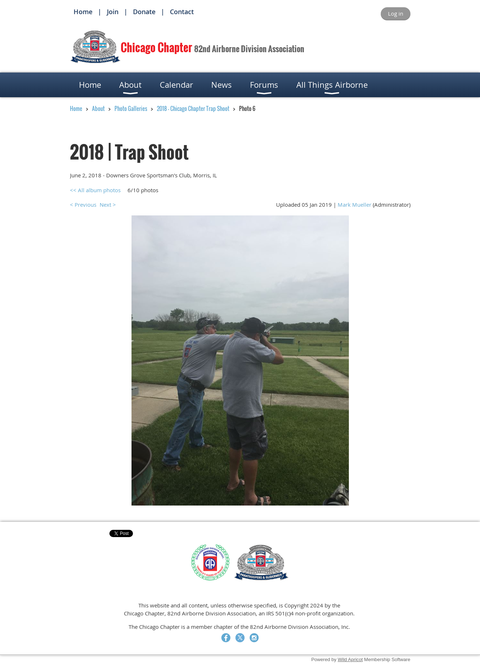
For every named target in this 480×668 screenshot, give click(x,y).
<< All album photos (95, 190)
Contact (182, 11)
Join (112, 11)
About (98, 108)
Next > (108, 204)
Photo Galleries (130, 108)
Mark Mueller (354, 204)
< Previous (83, 204)
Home (83, 11)
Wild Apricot (350, 659)
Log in (395, 13)
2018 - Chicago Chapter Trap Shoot (193, 108)
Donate (144, 11)
